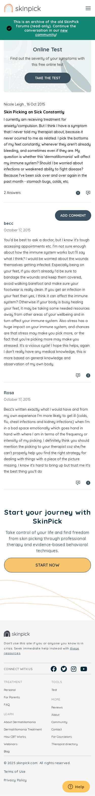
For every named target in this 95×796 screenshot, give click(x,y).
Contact (56, 729)
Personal (10, 690)
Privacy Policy (15, 780)
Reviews (57, 707)
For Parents (12, 697)
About (55, 715)
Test (54, 690)
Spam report (78, 193)
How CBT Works (15, 737)
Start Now (47, 565)
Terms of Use (14, 771)
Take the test (47, 78)
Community (59, 722)
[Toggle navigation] (88, 8)
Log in (88, 193)
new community (51, 32)
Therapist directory (64, 744)
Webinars (10, 744)
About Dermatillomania (20, 722)
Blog (7, 751)
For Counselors (61, 737)
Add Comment (73, 215)
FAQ (7, 704)
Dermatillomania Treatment (23, 729)
